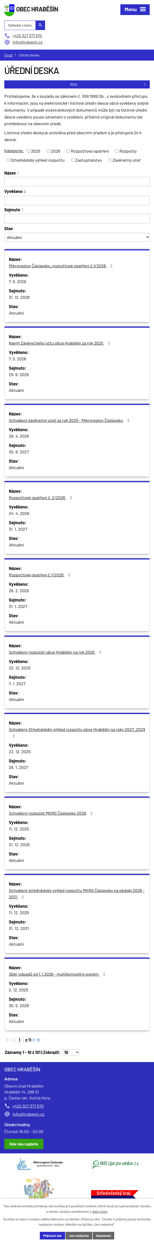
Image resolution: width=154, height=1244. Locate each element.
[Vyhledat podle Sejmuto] (77, 218)
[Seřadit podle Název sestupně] (18, 174)
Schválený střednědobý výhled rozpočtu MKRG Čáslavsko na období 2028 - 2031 (76, 893)
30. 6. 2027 (19, 451)
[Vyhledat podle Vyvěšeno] (77, 200)
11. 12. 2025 (19, 828)
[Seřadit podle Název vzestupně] (18, 172)
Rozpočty (128, 151)
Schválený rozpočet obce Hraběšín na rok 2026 (56, 652)
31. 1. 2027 (18, 529)
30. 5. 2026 (19, 1005)
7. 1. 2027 (17, 683)
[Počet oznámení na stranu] (70, 1052)
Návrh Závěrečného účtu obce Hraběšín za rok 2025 (60, 343)
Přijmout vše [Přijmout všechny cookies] (52, 1236)
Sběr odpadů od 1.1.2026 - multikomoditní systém (58, 974)
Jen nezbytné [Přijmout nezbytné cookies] (79, 1236)
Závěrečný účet (127, 160)
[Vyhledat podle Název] (77, 182)
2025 (35, 151)
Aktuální (16, 313)
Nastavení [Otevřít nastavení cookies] (103, 1236)
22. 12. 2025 (20, 667)
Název (10, 173)
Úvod (8, 55)
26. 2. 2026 (19, 590)
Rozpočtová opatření (90, 151)
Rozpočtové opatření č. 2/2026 (41, 497)
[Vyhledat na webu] (24, 25)
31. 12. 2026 (19, 297)
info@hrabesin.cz (28, 1114)
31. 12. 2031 (19, 928)
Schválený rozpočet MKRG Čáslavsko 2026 (51, 813)
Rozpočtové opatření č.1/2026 (40, 574)
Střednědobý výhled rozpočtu (38, 160)
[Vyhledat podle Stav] (77, 237)
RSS (108, 84)
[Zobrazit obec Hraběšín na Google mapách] (23, 1144)
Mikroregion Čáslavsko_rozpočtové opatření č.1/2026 (61, 265)
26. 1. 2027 (18, 767)
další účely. (100, 1211)
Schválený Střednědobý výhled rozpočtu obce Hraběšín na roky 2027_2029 (77, 732)
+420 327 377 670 (28, 1106)
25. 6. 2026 (19, 374)
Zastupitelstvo (88, 160)
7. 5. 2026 (17, 281)
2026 (55, 151)
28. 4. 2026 (19, 436)
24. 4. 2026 (19, 513)
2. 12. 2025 (18, 989)
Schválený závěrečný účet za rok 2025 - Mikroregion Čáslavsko (70, 420)
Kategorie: (14, 150)
